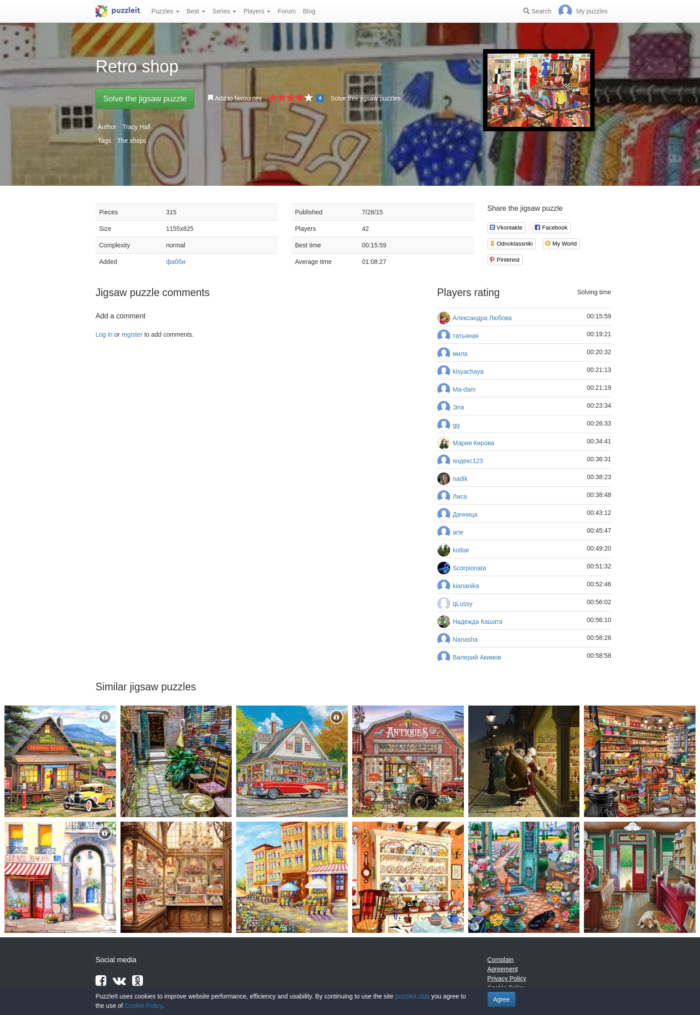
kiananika (466, 585)
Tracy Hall (136, 126)
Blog (309, 11)
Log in (104, 334)
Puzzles (165, 11)
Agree (501, 999)
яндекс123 (468, 460)
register (131, 334)
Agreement (503, 969)
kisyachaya (468, 371)
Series (224, 11)
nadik (460, 478)
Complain (501, 959)
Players (257, 11)
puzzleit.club (412, 996)
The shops (131, 140)
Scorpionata (469, 568)
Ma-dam (464, 389)
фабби (175, 261)
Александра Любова (482, 318)
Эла (458, 407)
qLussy (462, 603)
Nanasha (465, 639)
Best (196, 11)
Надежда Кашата (478, 621)
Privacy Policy (507, 978)
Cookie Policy (143, 1005)
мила (460, 353)
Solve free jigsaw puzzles (365, 98)
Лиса (460, 496)
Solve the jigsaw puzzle (145, 98)
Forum (287, 11)
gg (456, 425)
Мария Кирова (473, 443)
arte (458, 532)
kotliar (461, 550)
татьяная (466, 335)
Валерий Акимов (477, 657)
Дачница (465, 514)
